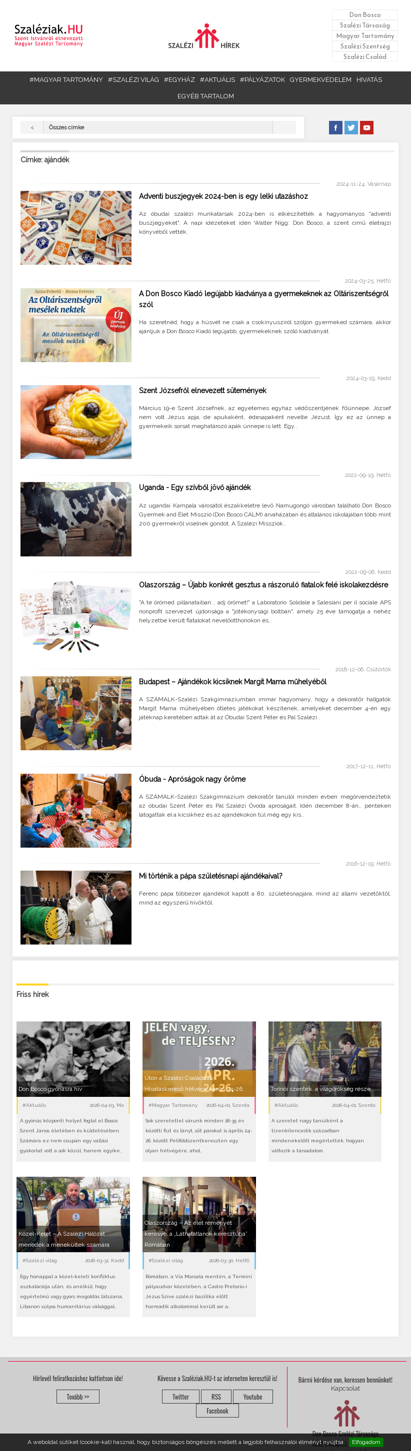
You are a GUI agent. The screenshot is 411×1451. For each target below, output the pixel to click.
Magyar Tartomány (365, 35)
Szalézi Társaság (365, 25)
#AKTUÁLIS (217, 79)
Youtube (253, 1397)
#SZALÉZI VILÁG (133, 79)
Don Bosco (365, 14)
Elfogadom (366, 1442)
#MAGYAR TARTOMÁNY (66, 79)
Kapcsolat (345, 1388)
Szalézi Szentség (365, 46)
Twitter (180, 1397)
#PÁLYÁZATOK (262, 79)
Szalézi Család (365, 56)
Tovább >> (78, 1397)
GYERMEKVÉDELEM (321, 79)
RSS (216, 1397)
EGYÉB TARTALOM (206, 96)
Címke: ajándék (44, 160)
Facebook (217, 1411)
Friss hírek (32, 994)
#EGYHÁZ (179, 79)
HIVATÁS (369, 79)
